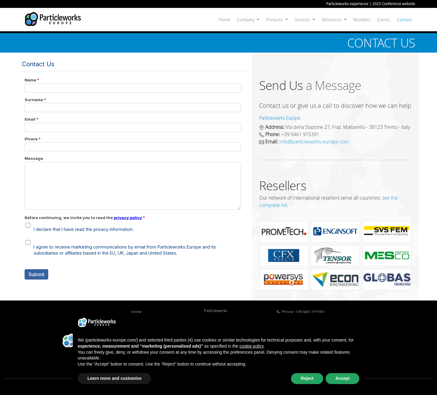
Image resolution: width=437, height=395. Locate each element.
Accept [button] (342, 378)
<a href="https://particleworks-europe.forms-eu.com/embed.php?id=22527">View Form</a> (135, 176)
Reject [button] (307, 378)
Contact (404, 19)
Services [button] (302, 19)
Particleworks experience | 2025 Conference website (370, 4)
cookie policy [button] (251, 346)
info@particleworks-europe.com (314, 141)
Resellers (362, 19)
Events (383, 19)
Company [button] (246, 19)
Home (224, 19)
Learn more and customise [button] (114, 378)
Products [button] (275, 19)
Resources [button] (332, 19)
